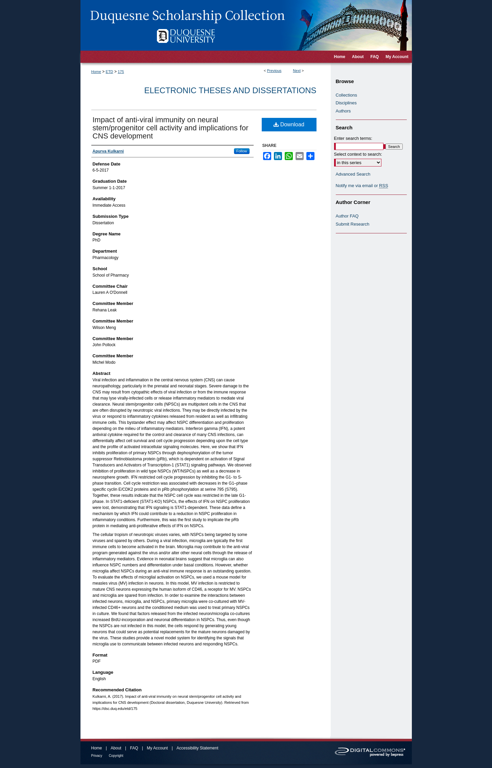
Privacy (96, 756)
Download (289, 124)
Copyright (116, 756)
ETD (109, 72)
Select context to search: (358, 154)
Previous (274, 71)
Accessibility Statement (197, 748)
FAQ (134, 748)
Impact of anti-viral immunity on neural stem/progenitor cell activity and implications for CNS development (171, 128)
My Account (157, 748)
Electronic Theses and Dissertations (230, 90)
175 (121, 72)
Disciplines (346, 102)
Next (297, 71)
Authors (343, 110)
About (116, 748)
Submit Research (353, 224)
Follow (241, 151)
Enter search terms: (353, 138)
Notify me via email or (362, 185)
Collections (346, 95)
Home (96, 72)
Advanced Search (353, 174)
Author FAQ (347, 216)
